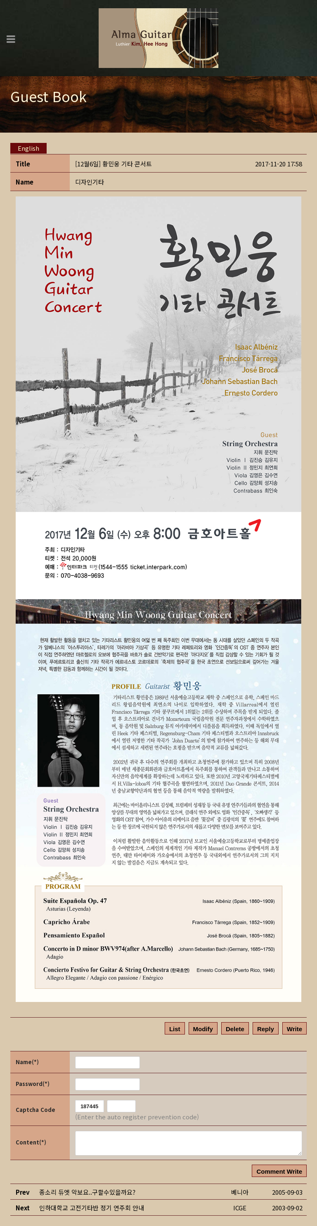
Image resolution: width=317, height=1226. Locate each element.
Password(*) (33, 1084)
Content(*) (31, 1142)
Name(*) (27, 1062)
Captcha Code (35, 1110)
